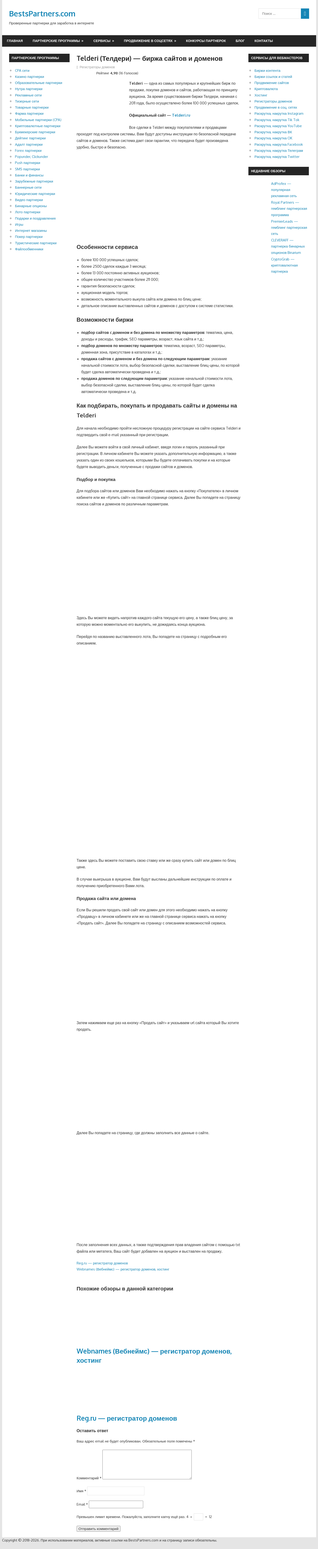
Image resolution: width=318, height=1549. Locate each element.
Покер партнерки (29, 236)
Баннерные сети (28, 187)
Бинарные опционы (31, 206)
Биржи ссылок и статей (273, 76)
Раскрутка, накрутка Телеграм (278, 150)
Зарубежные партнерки (34, 181)
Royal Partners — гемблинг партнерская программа (289, 208)
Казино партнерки (29, 76)
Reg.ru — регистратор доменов (102, 1263)
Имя (81, 1496)
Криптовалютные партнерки (37, 126)
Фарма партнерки (29, 113)
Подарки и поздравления (35, 218)
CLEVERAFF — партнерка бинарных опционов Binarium (288, 246)
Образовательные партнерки (38, 82)
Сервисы (101, 41)
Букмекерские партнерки (35, 132)
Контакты (263, 41)
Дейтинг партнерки (30, 138)
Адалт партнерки (29, 144)
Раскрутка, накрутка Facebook (278, 144)
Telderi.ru (181, 115)
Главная (15, 41)
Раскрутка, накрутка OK (273, 138)
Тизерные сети (27, 101)
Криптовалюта (266, 89)
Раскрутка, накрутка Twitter (277, 156)
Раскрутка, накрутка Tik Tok (276, 120)
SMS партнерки (27, 169)
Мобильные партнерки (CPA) (38, 120)
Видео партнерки (29, 200)
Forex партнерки (28, 150)
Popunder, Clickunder (31, 156)
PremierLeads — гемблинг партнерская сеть (289, 227)
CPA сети (22, 70)
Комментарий (89, 1483)
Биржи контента (267, 70)
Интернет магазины (31, 230)
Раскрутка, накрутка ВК (273, 132)
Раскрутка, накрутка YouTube (278, 126)
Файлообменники (29, 249)
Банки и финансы (29, 175)
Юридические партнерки (35, 193)
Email (82, 1510)
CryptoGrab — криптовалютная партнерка (284, 265)
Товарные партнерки (32, 107)
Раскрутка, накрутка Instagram (279, 113)
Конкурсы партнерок (206, 41)
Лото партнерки (27, 212)
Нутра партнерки (28, 89)
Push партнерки (27, 162)
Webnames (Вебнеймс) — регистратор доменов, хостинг (123, 1269)
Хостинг (260, 95)
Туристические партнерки (35, 243)
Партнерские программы (56, 41)
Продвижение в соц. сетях (275, 107)
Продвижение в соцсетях (148, 41)
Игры (19, 224)
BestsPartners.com (42, 13)
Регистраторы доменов (97, 67)
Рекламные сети (28, 95)
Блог (240, 41)
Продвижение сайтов (271, 82)
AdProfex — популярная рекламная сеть (284, 189)
